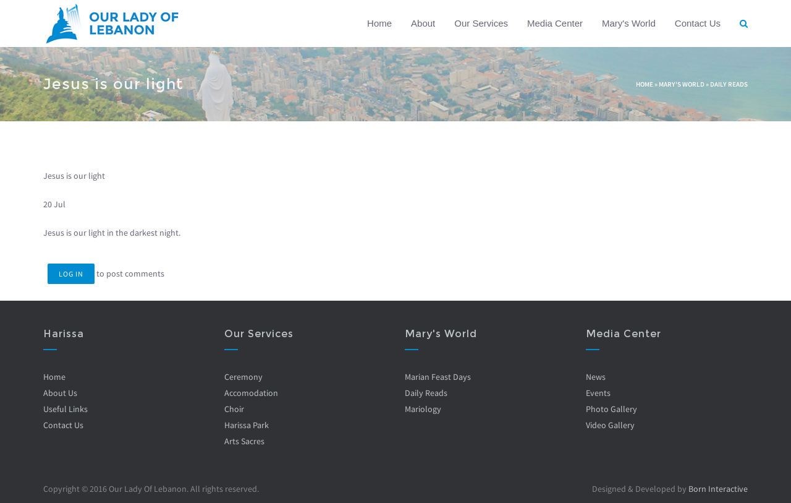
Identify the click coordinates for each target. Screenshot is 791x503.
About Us (60, 392)
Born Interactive (718, 488)
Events (598, 392)
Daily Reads (729, 84)
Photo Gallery (611, 409)
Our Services (481, 23)
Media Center (555, 23)
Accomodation (251, 392)
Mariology (423, 409)
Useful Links (65, 409)
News (596, 376)
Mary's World (629, 23)
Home (379, 23)
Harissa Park (246, 425)
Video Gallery (610, 425)
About (423, 23)
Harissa (63, 334)
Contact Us (698, 23)
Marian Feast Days (438, 376)
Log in (71, 273)
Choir (234, 409)
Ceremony (243, 376)
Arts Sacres (244, 441)
